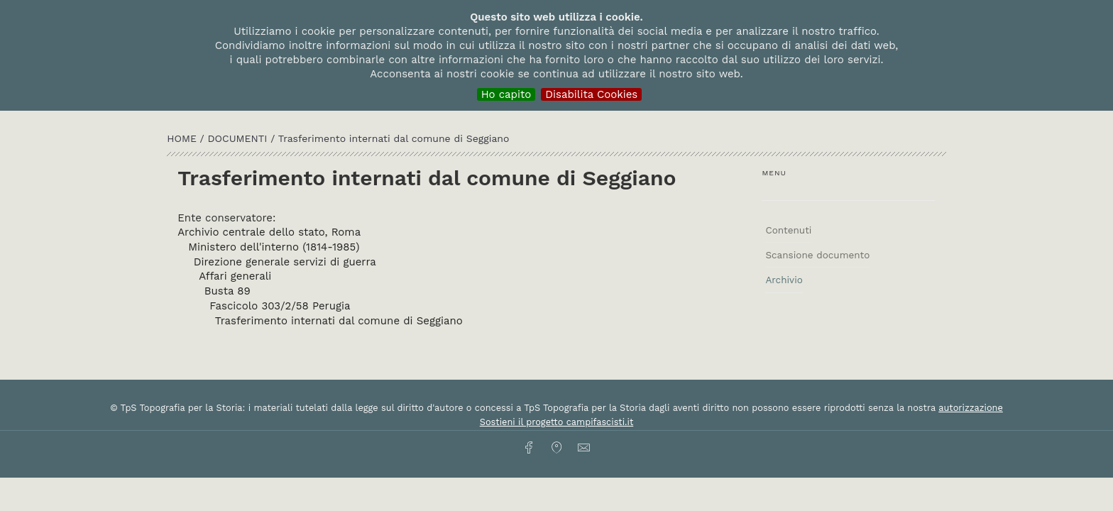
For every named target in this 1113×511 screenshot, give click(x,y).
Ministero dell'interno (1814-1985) (273, 247)
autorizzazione (970, 407)
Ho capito (506, 94)
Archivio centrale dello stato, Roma (269, 232)
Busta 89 (227, 291)
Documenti (239, 138)
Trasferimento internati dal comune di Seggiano (339, 320)
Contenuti (788, 230)
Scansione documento (817, 254)
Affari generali (235, 276)
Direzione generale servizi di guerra (285, 262)
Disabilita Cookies (591, 94)
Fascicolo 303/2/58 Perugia (279, 306)
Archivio (783, 279)
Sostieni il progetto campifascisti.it (556, 422)
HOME (183, 138)
